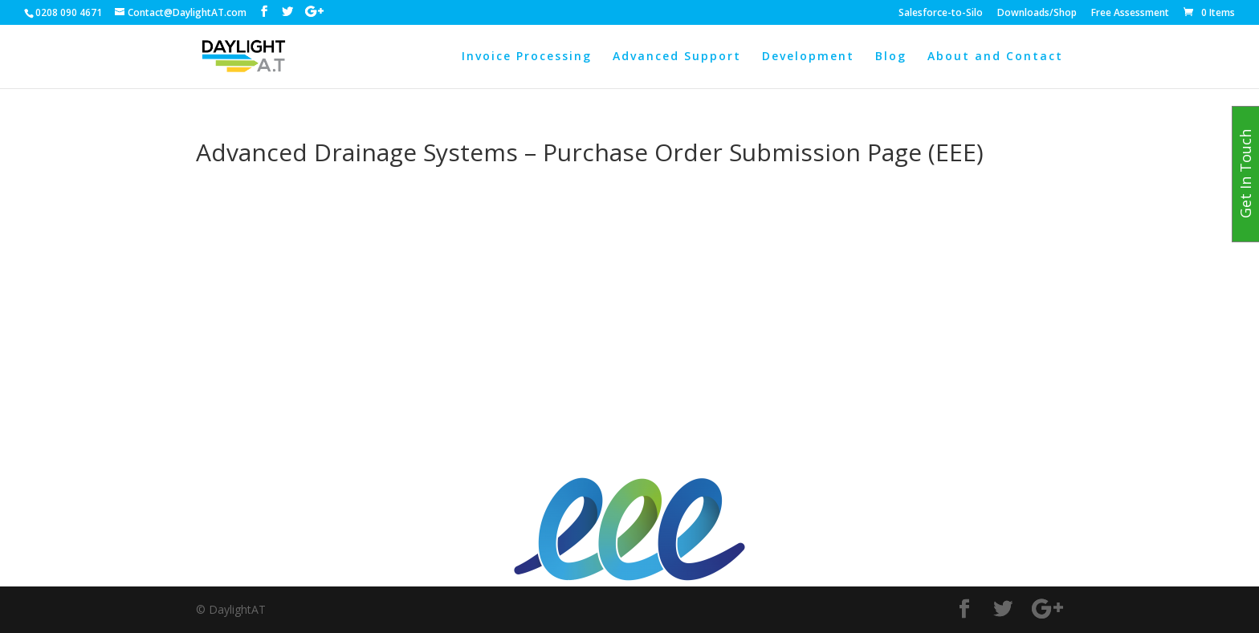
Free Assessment (1130, 13)
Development (808, 57)
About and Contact (995, 57)
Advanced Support (677, 57)
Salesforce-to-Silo (940, 13)
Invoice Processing (527, 57)
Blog (891, 57)
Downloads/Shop (1037, 13)
